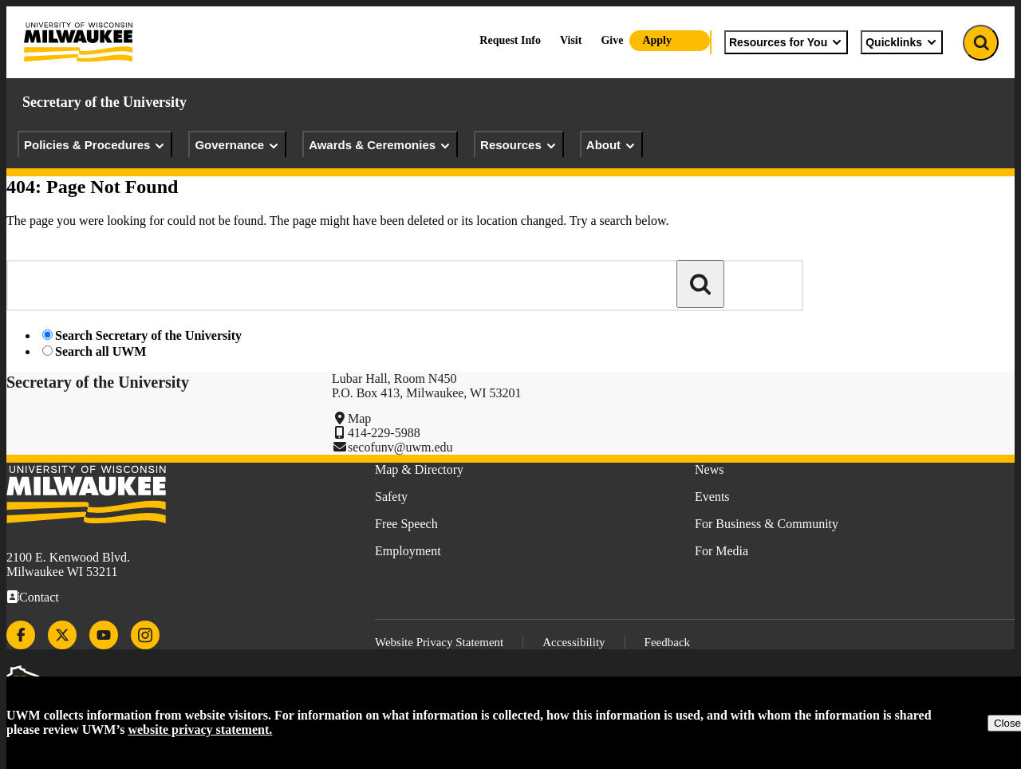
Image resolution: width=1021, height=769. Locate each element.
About (611, 145)
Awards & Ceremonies (380, 145)
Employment (408, 551)
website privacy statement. (200, 729)
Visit (570, 40)
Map (359, 418)
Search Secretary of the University (148, 335)
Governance (237, 145)
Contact (39, 597)
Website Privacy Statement (439, 642)
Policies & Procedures (95, 145)
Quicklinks (901, 42)
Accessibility (573, 642)
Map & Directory (419, 469)
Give (612, 40)
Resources (519, 145)
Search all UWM (100, 351)
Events (712, 496)
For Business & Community (766, 523)
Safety (391, 496)
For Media (721, 551)
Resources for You (786, 42)
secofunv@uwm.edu (400, 447)
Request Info (510, 40)
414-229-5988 (384, 433)
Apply (657, 40)
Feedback (667, 642)
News (709, 469)
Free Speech (406, 523)
